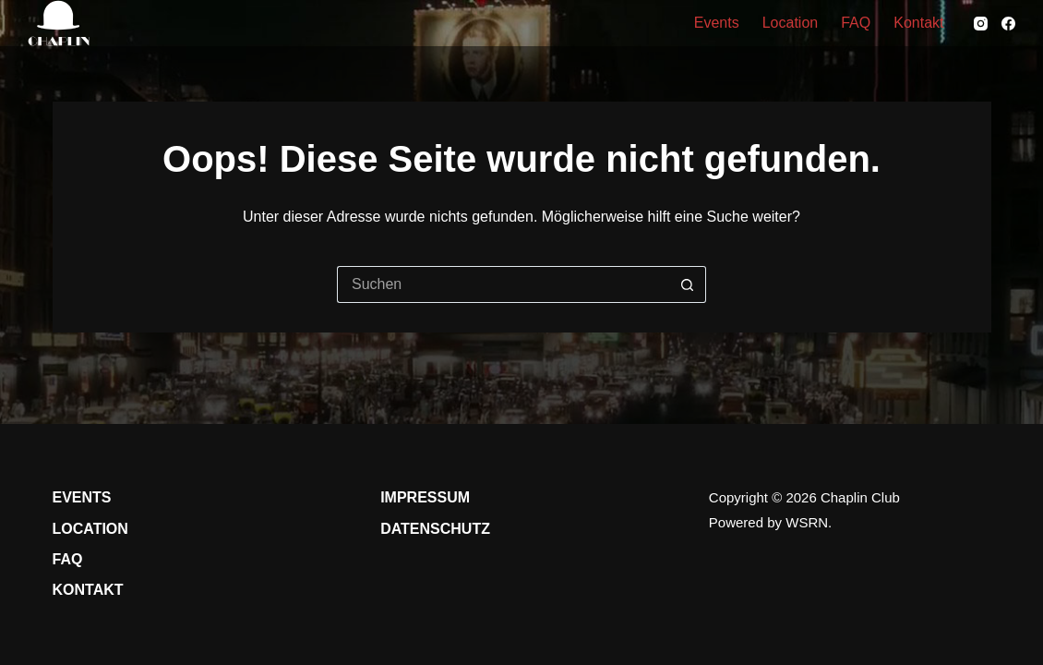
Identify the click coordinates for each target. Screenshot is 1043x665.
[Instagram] (981, 23)
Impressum (425, 497)
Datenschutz (435, 529)
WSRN (806, 522)
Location (790, 22)
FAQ (855, 22)
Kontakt (918, 22)
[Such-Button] (687, 284)
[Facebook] (1008, 23)
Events (716, 22)
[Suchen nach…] (503, 284)
